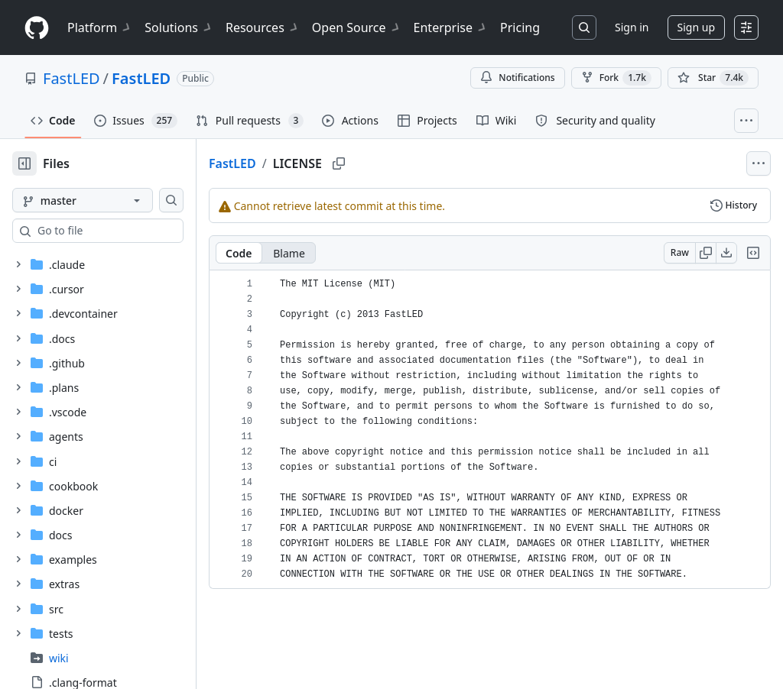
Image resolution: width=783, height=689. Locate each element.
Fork (616, 78)
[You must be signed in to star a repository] (713, 78)
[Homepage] (36, 27)
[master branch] (107, 200)
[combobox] (128, 230)
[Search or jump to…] (584, 27)
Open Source (356, 27)
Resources (263, 27)
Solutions (179, 27)
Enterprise (451, 27)
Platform (99, 27)
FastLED (71, 78)
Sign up (696, 27)
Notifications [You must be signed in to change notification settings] (517, 77)
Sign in (631, 27)
